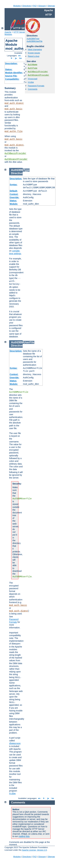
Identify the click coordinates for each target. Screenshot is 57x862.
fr (11, 58)
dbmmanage (15, 743)
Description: (11, 63)
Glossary (42, 6)
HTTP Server (19, 32)
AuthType (32, 68)
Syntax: (13, 184)
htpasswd (32, 79)
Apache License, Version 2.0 (34, 850)
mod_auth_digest (14, 103)
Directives (26, 6)
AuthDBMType (33, 38)
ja (15, 58)
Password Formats (36, 86)
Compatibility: (12, 79)
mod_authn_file (13, 131)
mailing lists (24, 836)
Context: (14, 194)
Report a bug (33, 56)
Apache (8, 32)
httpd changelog (35, 49)
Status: (8, 69)
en (19, 55)
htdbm (31, 82)
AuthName (32, 64)
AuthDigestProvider (16, 159)
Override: (14, 197)
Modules (17, 6)
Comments (32, 89)
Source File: (11, 76)
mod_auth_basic (13, 109)
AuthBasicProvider (15, 153)
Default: (14, 191)
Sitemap (51, 6)
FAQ (35, 6)
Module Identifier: (14, 72)
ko (20, 58)
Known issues (34, 53)
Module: (14, 204)
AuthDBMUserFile (34, 41)
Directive (17, 173)
